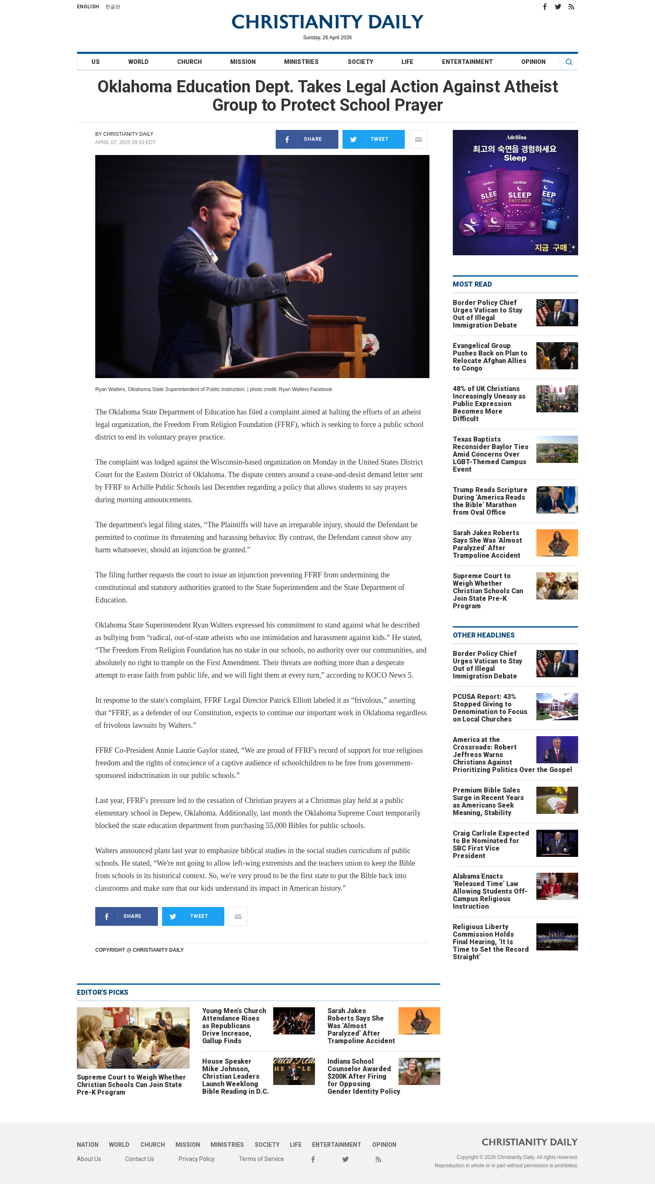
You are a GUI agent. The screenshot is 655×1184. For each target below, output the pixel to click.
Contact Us (139, 1159)
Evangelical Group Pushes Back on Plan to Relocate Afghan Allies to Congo (490, 357)
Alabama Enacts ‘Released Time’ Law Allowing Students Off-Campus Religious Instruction (490, 891)
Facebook (544, 6)
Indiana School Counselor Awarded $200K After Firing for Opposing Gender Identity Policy (364, 1076)
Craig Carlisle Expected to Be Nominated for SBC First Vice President (491, 844)
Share (299, 139)
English (88, 7)
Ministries (301, 61)
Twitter (558, 6)
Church (189, 61)
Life (407, 61)
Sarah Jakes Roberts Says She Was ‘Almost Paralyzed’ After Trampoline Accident (361, 1026)
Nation (88, 1144)
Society (360, 61)
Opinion (533, 61)
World (138, 61)
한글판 (112, 7)
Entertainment (467, 61)
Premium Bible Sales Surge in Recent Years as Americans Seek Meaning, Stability (488, 801)
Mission (243, 61)
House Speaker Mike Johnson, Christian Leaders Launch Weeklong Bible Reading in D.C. (235, 1076)
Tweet (366, 139)
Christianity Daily (128, 134)
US (95, 61)
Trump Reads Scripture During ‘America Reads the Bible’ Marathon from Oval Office (490, 501)
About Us (89, 1159)
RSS (571, 6)
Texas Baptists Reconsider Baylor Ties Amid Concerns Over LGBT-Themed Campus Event (490, 454)
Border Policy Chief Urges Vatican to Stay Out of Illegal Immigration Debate (487, 314)
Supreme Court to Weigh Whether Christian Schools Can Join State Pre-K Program (131, 1084)
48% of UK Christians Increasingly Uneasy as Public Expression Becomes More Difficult (489, 404)
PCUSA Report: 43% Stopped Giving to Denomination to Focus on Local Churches (490, 708)
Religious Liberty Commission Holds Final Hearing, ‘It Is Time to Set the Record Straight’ (491, 942)
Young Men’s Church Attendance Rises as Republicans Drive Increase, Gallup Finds (234, 1026)
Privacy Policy (197, 1159)
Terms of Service (261, 1159)
